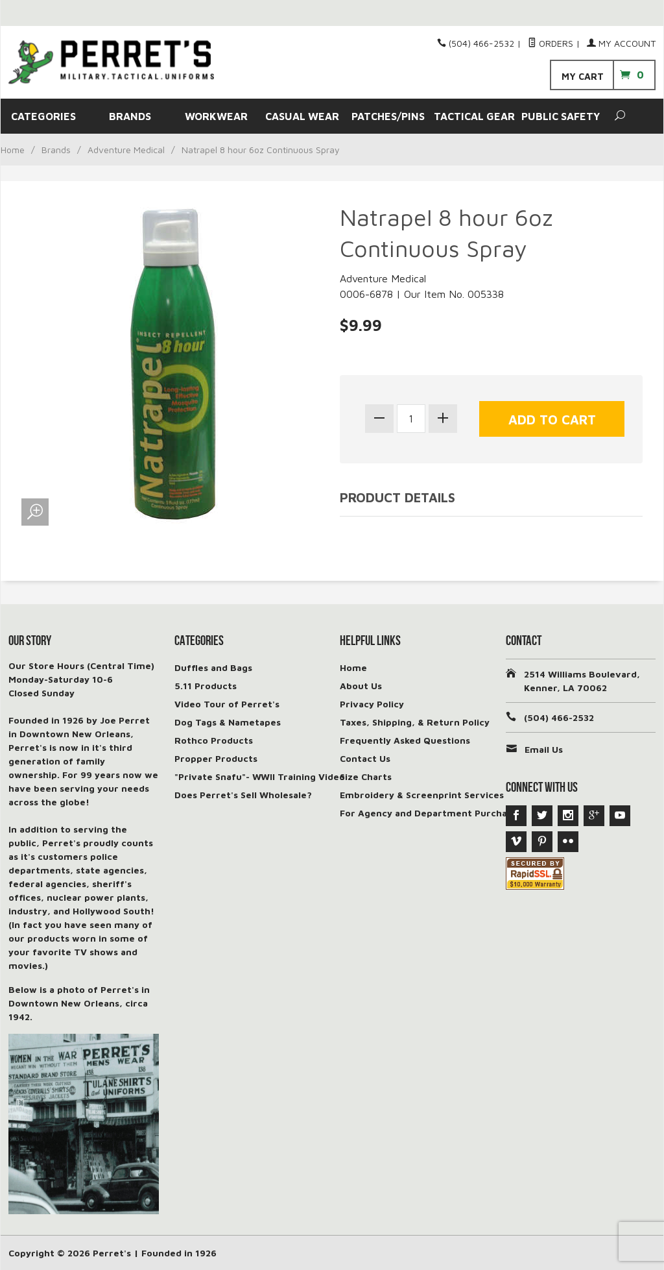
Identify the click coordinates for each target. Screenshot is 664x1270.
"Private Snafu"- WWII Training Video (259, 776)
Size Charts (366, 776)
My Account (621, 43)
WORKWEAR (216, 116)
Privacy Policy (372, 703)
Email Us (544, 749)
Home (13, 149)
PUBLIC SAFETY (560, 116)
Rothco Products (213, 740)
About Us (361, 685)
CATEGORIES (43, 116)
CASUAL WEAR (302, 116)
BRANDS (130, 116)
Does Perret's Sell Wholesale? (243, 794)
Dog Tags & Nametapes (227, 721)
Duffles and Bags (213, 667)
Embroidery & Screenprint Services (422, 794)
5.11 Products (205, 685)
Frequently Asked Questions (405, 740)
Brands (56, 149)
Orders (550, 43)
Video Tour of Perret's (226, 703)
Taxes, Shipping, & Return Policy (415, 721)
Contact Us (365, 758)
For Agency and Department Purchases (431, 812)
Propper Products (215, 758)
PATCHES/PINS (388, 116)
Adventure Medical (126, 149)
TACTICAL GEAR (474, 116)
